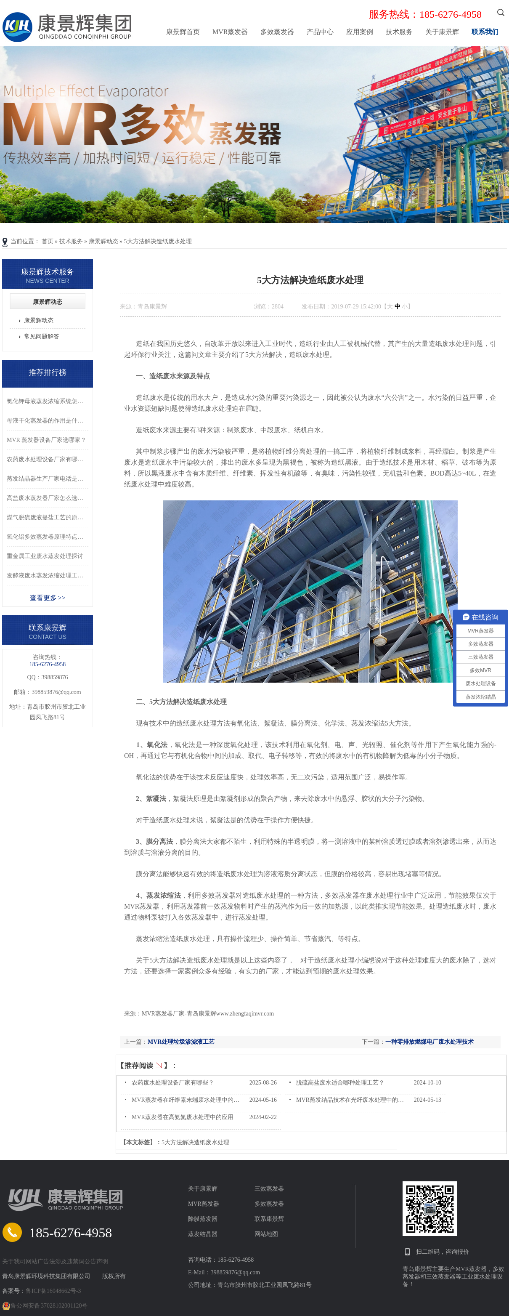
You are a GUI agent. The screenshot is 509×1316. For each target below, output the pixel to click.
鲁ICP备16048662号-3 (53, 1291)
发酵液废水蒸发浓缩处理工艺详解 (47, 575)
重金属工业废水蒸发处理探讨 (45, 556)
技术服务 (399, 31)
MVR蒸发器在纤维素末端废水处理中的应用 (188, 1100)
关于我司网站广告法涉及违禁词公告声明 (55, 1261)
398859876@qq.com (56, 692)
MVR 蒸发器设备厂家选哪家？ (46, 440)
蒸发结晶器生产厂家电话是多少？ (47, 479)
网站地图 (266, 1234)
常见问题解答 (41, 336)
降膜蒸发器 (202, 1219)
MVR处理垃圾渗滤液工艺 (181, 1042)
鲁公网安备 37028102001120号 (44, 1306)
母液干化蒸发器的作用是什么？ (47, 420)
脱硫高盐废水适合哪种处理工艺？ (340, 1082)
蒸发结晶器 (202, 1234)
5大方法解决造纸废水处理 (158, 241)
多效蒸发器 (277, 31)
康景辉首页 (183, 31)
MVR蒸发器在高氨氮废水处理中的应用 (182, 1117)
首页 (47, 241)
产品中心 (320, 31)
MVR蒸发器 (230, 31)
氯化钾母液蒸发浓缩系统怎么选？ (47, 401)
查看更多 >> (48, 597)
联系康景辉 (269, 1219)
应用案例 (359, 31)
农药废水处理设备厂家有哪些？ (173, 1082)
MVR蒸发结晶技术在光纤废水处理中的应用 (353, 1100)
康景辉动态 (103, 241)
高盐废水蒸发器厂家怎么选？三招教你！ (47, 498)
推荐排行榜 (47, 372)
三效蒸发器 (269, 1189)
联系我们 (485, 31)
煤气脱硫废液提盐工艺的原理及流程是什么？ (47, 517)
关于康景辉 (442, 31)
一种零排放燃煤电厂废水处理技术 (429, 1042)
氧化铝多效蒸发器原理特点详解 (47, 537)
